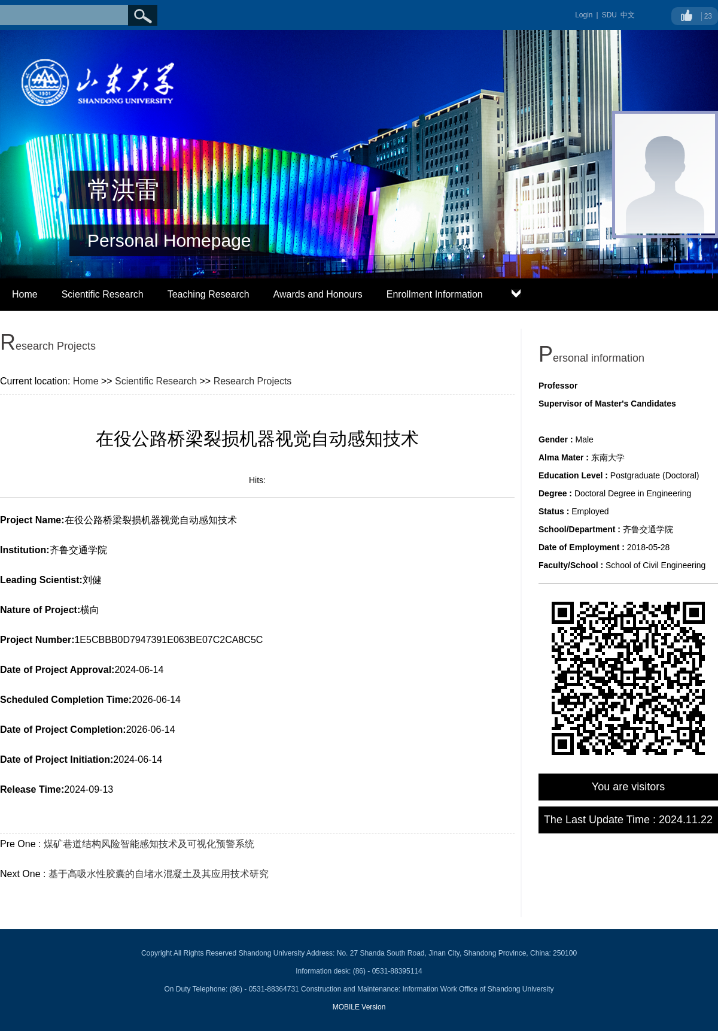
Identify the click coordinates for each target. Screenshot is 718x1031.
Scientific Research (103, 294)
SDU (609, 15)
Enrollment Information (435, 294)
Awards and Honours (318, 294)
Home (25, 294)
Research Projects (253, 381)
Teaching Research (209, 294)
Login (583, 15)
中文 (627, 15)
